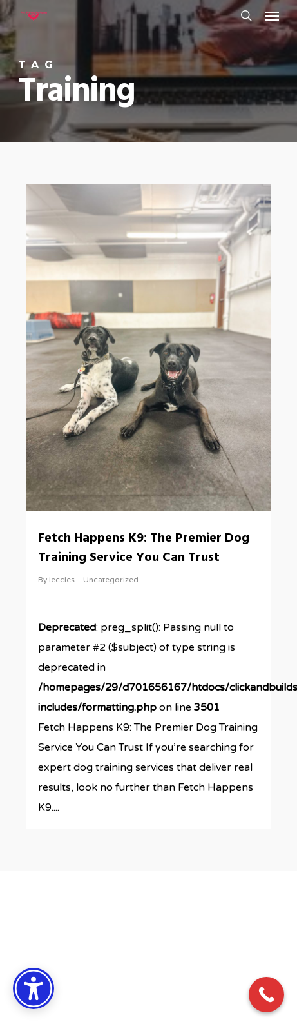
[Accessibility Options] (33, 988)
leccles (62, 579)
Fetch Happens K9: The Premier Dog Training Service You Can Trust (143, 548)
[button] (272, 15)
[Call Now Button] (266, 994)
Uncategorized (111, 579)
